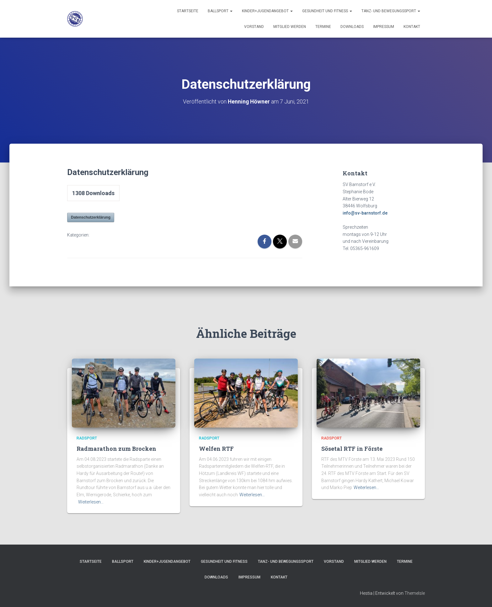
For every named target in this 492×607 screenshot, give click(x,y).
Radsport (87, 438)
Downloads (352, 26)
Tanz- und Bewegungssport (390, 11)
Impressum (383, 26)
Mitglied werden (289, 26)
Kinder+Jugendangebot (267, 11)
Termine (323, 26)
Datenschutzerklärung (90, 217)
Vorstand (254, 26)
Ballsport (220, 11)
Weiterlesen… (91, 501)
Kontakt (412, 26)
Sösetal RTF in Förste (351, 448)
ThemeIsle (414, 593)
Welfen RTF (216, 448)
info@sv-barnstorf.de (365, 213)
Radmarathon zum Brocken (116, 448)
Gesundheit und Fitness (327, 11)
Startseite (187, 11)
